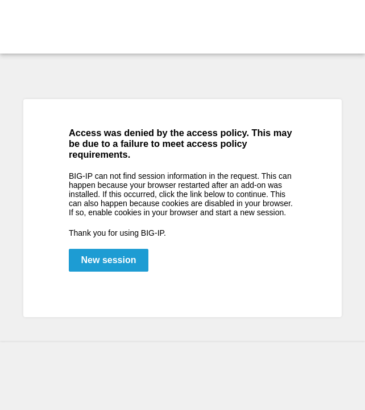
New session (108, 260)
